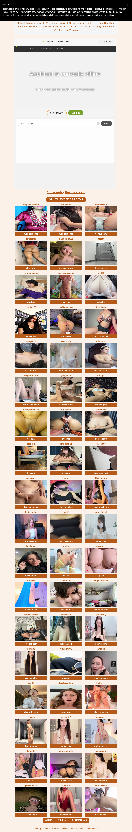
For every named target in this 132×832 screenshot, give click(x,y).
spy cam (101, 575)
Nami (66, 478)
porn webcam (66, 541)
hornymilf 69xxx (31, 410)
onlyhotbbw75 (31, 375)
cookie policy (115, 12)
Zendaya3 (100, 375)
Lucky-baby (101, 751)
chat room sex (101, 336)
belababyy (31, 546)
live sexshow (31, 541)
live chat (66, 302)
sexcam (66, 473)
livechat (66, 439)
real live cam (31, 336)
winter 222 (101, 410)
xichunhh (66, 580)
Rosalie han (66, 341)
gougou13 (66, 375)
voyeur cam (101, 234)
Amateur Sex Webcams (66, 30)
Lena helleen (101, 785)
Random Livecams (27, 26)
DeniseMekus (31, 512)
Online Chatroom (26, 23)
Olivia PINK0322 (66, 239)
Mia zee (66, 785)
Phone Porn (109, 26)
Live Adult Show (66, 23)
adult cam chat (101, 746)
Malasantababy (66, 751)
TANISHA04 (101, 307)
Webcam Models (77, 828)
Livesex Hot (45, 26)
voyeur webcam (101, 507)
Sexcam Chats (84, 23)
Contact (46, 828)
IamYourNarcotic (66, 273)
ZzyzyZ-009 (31, 341)
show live (66, 336)
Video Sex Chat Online (65, 26)
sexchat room (66, 405)
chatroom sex (66, 610)
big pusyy (66, 410)
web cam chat (31, 234)
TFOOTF (101, 239)
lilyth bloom (101, 478)
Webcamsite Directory (89, 26)
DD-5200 (31, 649)
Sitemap (37, 828)
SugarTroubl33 (101, 580)
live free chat (31, 678)
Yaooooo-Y (101, 614)
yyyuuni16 (66, 717)
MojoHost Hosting (60, 828)
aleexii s (31, 444)
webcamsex (31, 610)
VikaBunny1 (66, 649)
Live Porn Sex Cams (104, 23)
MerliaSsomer (31, 614)
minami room (101, 205)
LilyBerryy (100, 683)
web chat (101, 302)
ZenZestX (31, 717)
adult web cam (101, 610)
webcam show (66, 268)
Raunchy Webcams (46, 23)
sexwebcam (101, 644)
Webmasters (92, 828)
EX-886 (101, 273)
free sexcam (101, 268)
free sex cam (66, 780)
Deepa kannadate (31, 205)
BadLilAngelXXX (66, 307)
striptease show (31, 405)
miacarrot (101, 341)
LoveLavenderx (66, 683)
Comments (55, 192)
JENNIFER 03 (31, 307)
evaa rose (101, 717)
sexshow (31, 302)
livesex (66, 575)
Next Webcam (75, 192)
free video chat (31, 575)
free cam (31, 439)
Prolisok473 (31, 785)
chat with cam (66, 370)
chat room (31, 268)
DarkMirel (100, 649)
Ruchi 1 (66, 512)
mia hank (31, 580)
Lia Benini (31, 751)
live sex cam (101, 541)
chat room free (31, 370)
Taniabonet (31, 478)
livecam (31, 473)
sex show (66, 712)
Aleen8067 (66, 614)
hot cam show (31, 507)
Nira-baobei (65, 205)
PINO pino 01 (66, 444)
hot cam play (101, 405)
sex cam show (101, 370)
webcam (66, 678)
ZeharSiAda (31, 239)
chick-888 (101, 444)
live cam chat (31, 746)
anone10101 (101, 512)
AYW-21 (31, 683)
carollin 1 (65, 546)
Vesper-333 (101, 546)
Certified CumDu (31, 273)
